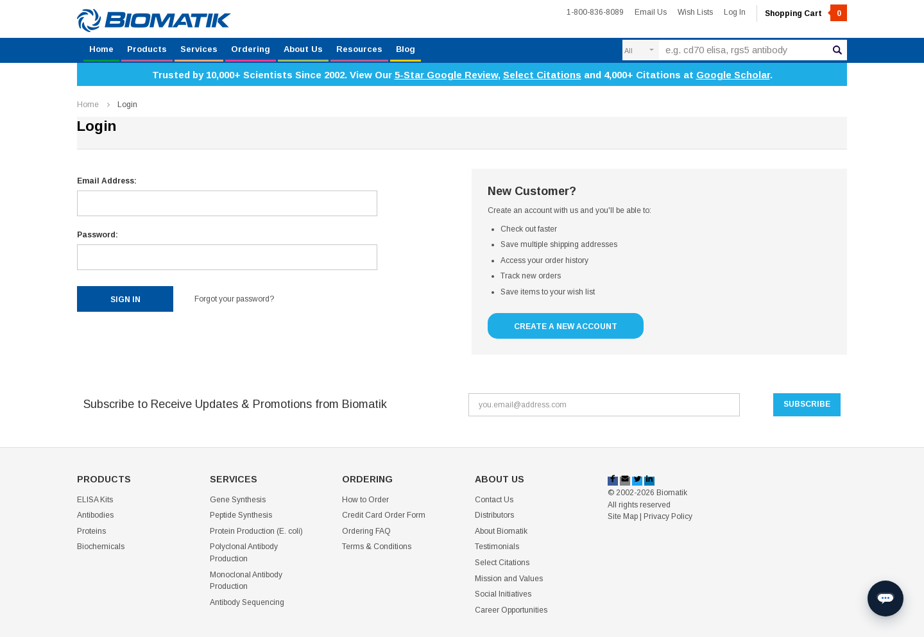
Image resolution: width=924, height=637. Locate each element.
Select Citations (542, 74)
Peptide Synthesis (241, 515)
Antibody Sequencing (247, 602)
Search (837, 49)
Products (147, 49)
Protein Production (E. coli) (256, 531)
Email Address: (107, 180)
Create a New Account (565, 326)
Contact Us (494, 499)
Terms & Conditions (376, 546)
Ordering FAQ (366, 531)
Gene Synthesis (238, 499)
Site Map (623, 516)
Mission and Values (509, 578)
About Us (303, 49)
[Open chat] (885, 598)
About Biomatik (501, 531)
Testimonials (497, 546)
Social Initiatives (503, 594)
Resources (359, 49)
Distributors (494, 515)
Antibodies (95, 515)
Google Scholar (733, 74)
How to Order (365, 499)
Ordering (250, 49)
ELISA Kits (95, 499)
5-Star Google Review (446, 74)
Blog (405, 49)
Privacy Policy (668, 516)
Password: (97, 234)
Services (199, 49)
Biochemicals (100, 546)
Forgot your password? (234, 298)
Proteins (91, 531)
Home (101, 49)
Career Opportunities (511, 610)
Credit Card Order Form (383, 515)
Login (127, 104)
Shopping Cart (806, 13)
